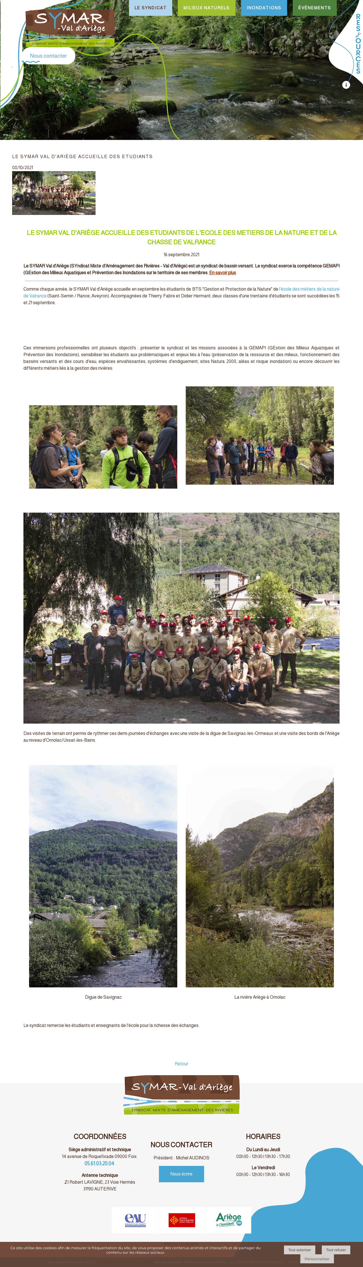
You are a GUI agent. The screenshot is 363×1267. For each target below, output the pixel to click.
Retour (181, 1063)
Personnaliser (317, 1259)
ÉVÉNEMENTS (314, 8)
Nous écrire (181, 1174)
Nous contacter (48, 56)
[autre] (346, 87)
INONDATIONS (264, 8)
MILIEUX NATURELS (206, 8)
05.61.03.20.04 (99, 1163)
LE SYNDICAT (151, 8)
